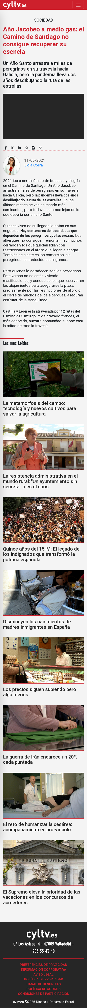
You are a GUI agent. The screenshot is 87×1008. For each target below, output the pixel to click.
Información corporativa (43, 970)
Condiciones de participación (43, 994)
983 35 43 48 (43, 951)
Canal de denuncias (43, 984)
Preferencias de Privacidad (43, 965)
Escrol (69, 1002)
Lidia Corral (34, 165)
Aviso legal (43, 974)
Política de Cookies (43, 989)
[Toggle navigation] (78, 5)
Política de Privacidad (43, 979)
